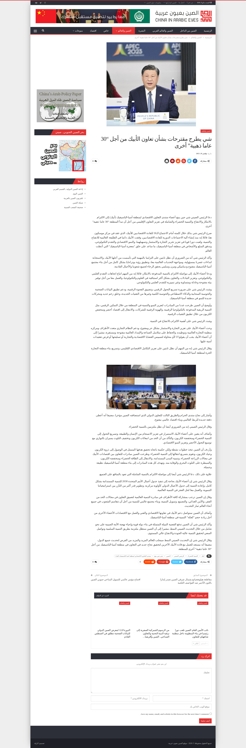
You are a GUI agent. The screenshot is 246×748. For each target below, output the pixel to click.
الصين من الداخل (188, 30)
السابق (204, 643)
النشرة (142, 30)
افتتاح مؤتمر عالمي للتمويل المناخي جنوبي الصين (115, 579)
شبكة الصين (78, 203)
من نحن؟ (190, 2)
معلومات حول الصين (153, 3)
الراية (36, 743)
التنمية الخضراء (193, 556)
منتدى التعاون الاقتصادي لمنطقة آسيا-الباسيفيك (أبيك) (133, 556)
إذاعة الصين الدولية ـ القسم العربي (68, 189)
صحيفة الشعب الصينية (73, 207)
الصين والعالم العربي (162, 30)
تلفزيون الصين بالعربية (73, 198)
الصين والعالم (124, 30)
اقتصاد (93, 30)
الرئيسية (208, 30)
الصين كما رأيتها (171, 3)
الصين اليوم (78, 193)
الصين (168, 556)
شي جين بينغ (158, 556)
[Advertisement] (151, 188)
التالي (195, 643)
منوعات (79, 30)
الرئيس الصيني (179, 556)
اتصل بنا (181, 2)
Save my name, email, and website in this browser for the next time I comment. (174, 714)
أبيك (203, 556)
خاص (106, 30)
